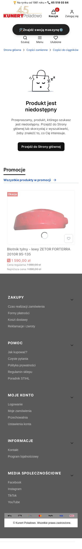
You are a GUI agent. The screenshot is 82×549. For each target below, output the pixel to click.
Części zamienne (37, 50)
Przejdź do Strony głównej (41, 146)
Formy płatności (19, 313)
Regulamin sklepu (20, 372)
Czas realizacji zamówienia (26, 306)
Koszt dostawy (18, 319)
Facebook (14, 482)
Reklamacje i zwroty (21, 326)
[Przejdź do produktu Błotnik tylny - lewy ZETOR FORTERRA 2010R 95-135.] (41, 217)
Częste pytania (18, 358)
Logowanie (15, 404)
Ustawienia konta (19, 424)
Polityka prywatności (22, 365)
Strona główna (12, 50)
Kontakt (13, 450)
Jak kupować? (17, 352)
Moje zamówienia (19, 411)
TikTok (12, 495)
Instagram (14, 489)
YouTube (14, 502)
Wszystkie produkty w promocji (30, 180)
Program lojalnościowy (23, 456)
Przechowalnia (18, 417)
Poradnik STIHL (19, 378)
